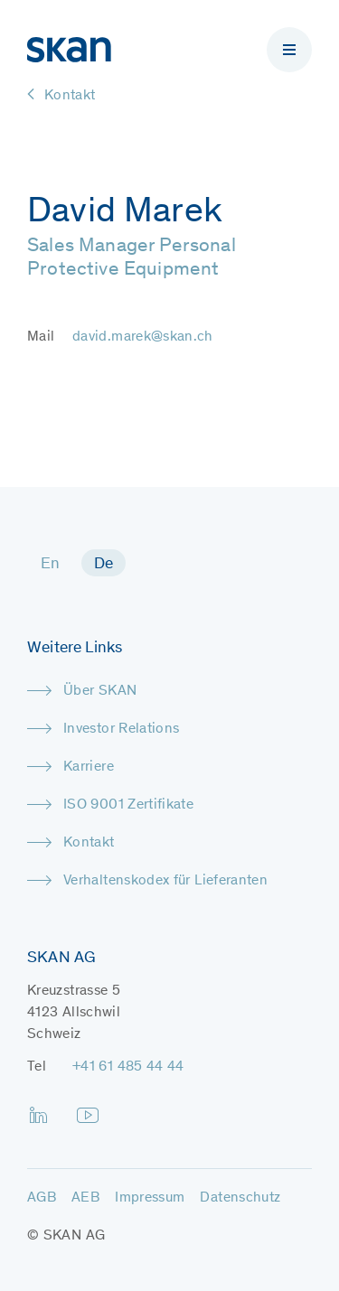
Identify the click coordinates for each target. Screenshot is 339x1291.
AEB (85, 1198)
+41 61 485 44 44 (128, 1067)
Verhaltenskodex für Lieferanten (165, 881)
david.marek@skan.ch (142, 337)
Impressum (149, 1198)
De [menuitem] (104, 565)
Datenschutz (240, 1198)
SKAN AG (74, 1236)
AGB (41, 1198)
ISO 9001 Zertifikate (128, 805)
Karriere (88, 767)
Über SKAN (100, 691)
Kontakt (89, 843)
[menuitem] (50, 562)
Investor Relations (121, 729)
